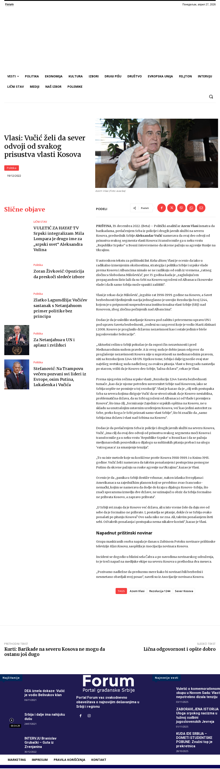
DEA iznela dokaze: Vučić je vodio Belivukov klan (44, 693)
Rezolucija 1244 (159, 592)
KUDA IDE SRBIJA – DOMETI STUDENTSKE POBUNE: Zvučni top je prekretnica (194, 740)
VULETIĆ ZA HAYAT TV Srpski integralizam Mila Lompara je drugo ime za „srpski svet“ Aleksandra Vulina (59, 239)
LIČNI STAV (40, 222)
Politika (11, 168)
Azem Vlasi (137, 592)
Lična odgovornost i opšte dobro (180, 649)
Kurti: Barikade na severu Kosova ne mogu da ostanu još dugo (54, 652)
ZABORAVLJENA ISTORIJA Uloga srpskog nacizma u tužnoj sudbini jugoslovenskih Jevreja (197, 716)
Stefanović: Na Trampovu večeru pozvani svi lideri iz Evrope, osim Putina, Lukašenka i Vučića (60, 377)
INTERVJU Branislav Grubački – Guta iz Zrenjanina (40, 743)
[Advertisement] (110, 39)
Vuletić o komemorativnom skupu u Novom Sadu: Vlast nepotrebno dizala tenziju (198, 693)
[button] (211, 96)
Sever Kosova (184, 592)
